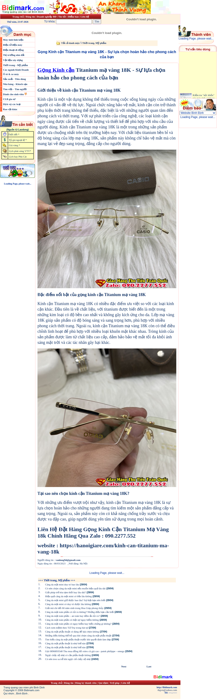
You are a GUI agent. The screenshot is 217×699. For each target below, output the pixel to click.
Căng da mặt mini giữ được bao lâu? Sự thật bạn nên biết (75, 600)
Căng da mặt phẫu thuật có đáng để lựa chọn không (72, 631)
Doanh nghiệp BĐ (47, 16)
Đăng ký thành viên (85, 682)
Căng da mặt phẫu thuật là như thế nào (65, 643)
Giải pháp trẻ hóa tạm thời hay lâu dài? (65, 592)
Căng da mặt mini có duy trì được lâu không (68, 604)
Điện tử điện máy (12, 44)
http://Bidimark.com (167, 687)
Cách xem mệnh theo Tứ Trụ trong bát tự (66, 627)
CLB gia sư (9, 99)
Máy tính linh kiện (13, 39)
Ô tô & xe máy (11, 74)
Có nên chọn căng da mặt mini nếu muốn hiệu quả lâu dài (75, 588)
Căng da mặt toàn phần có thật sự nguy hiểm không (72, 619)
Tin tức (62, 16)
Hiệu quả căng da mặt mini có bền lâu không (68, 596)
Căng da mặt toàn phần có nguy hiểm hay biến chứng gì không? (78, 623)
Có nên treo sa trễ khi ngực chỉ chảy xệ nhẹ (67, 659)
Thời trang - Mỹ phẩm (15, 65)
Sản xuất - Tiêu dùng (14, 79)
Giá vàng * (14, 145)
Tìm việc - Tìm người (15, 89)
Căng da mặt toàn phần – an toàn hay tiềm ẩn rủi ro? (72, 615)
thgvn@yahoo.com (167, 690)
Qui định (103, 682)
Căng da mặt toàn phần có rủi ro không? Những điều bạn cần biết (79, 612)
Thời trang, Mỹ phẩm (94, 43)
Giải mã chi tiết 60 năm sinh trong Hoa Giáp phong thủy (74, 608)
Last (148, 666)
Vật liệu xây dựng (13, 60)
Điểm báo (73, 16)
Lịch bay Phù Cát (18, 156)
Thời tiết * (13, 134)
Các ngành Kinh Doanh (16, 69)
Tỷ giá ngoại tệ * (18, 140)
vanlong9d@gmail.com (68, 560)
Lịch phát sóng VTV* (20, 151)
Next (123, 666)
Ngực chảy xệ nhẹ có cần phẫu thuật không (68, 655)
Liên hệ (85, 16)
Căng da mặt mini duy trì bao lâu (62, 584)
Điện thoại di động (13, 49)
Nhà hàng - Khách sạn (15, 84)
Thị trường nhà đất (13, 55)
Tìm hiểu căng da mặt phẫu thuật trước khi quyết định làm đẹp (78, 639)
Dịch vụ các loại (12, 104)
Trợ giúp (115, 682)
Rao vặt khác (10, 109)
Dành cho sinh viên (13, 94)
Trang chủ (18, 16)
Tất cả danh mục (70, 43)
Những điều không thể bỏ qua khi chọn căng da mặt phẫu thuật (78, 635)
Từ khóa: (68, 21)
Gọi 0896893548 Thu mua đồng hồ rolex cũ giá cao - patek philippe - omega (84, 651)
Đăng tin (30, 16)
